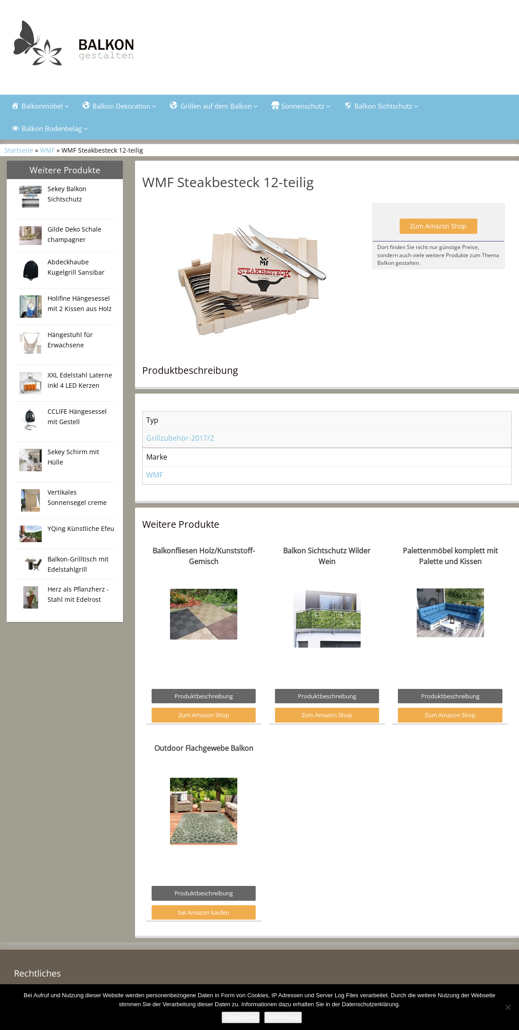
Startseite (18, 150)
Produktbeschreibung (203, 696)
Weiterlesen (283, 1017)
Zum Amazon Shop (438, 226)
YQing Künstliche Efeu (81, 528)
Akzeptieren (240, 1017)
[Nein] (507, 1007)
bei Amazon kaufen (203, 912)
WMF (47, 150)
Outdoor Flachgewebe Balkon (203, 748)
